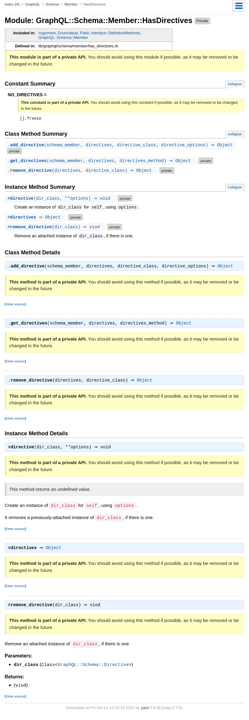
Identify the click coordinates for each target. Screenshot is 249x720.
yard (144, 710)
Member (71, 4)
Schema (52, 4)
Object (227, 267)
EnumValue (68, 33)
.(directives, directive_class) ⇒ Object (82, 171)
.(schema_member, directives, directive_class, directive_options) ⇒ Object (121, 146)
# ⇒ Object (36, 218)
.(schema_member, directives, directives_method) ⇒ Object (101, 162)
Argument (47, 33)
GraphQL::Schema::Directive (93, 668)
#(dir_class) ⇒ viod (56, 228)
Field (84, 33)
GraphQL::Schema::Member (63, 37)
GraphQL (32, 4)
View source (15, 305)
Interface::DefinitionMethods (115, 33)
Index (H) (12, 4)
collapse (235, 84)
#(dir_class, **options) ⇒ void (61, 199)
